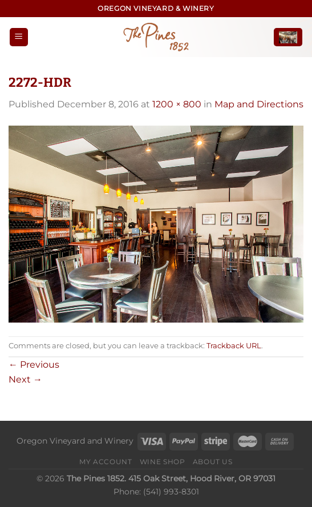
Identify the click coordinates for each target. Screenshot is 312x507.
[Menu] (19, 37)
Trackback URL (233, 345)
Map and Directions (258, 104)
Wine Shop (162, 461)
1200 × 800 (176, 104)
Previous (34, 364)
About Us (213, 461)
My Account (105, 461)
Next (25, 379)
